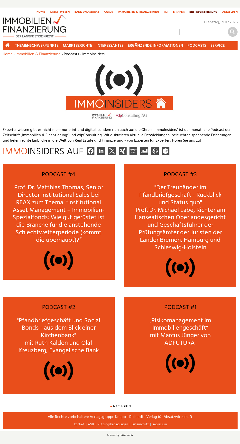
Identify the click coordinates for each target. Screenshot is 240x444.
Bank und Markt (86, 12)
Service (218, 46)
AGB (91, 424)
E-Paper (179, 12)
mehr (11, 165)
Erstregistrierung (203, 12)
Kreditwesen (60, 12)
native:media (126, 435)
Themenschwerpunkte (36, 46)
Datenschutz (140, 424)
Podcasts (196, 46)
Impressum (159, 424)
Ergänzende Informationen (155, 46)
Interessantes (109, 46)
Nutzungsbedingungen (112, 424)
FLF (166, 12)
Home (41, 12)
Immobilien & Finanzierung (138, 12)
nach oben (122, 406)
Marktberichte (77, 46)
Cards (108, 12)
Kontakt (79, 424)
